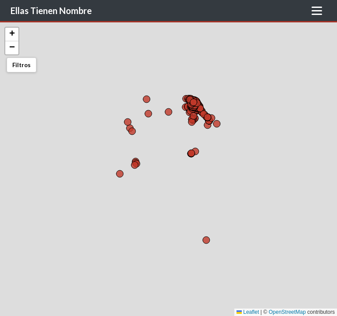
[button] (11, 34)
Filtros (21, 64)
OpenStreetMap (287, 312)
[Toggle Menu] (316, 11)
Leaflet (248, 312)
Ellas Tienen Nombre (51, 10)
